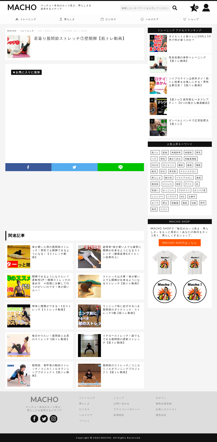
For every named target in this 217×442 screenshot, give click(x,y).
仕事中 (192, 196)
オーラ (155, 203)
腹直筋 (155, 184)
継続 (181, 165)
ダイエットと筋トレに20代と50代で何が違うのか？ (190, 38)
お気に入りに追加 (28, 72)
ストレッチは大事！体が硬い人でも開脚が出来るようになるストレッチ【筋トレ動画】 (121, 280)
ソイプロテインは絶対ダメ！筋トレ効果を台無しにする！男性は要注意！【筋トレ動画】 (189, 82)
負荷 (178, 184)
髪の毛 (168, 177)
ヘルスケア (86, 415)
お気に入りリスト (166, 409)
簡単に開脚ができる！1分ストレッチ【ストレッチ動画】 (51, 307)
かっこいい (168, 190)
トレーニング (27, 31)
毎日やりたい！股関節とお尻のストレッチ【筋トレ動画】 (50, 337)
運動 (198, 165)
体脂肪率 (176, 152)
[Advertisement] (40, 201)
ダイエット (168, 165)
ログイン (161, 397)
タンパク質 (200, 190)
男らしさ (156, 177)
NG (182, 196)
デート (188, 184)
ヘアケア (172, 196)
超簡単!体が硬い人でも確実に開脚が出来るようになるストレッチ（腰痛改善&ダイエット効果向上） (122, 252)
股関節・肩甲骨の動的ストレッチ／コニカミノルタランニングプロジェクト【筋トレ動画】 (50, 370)
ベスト (164, 209)
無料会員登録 (164, 403)
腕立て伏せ (175, 159)
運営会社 (161, 415)
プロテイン (184, 190)
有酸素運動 (191, 159)
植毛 (154, 171)
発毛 (154, 209)
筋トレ (155, 152)
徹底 (189, 165)
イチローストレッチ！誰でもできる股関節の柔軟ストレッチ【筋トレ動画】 (121, 339)
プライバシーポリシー (127, 409)
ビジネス (84, 409)
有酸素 (175, 203)
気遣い (155, 190)
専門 (202, 203)
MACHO (22, 7)
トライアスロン (184, 177)
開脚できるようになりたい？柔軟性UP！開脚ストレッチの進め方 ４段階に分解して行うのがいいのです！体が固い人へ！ (51, 283)
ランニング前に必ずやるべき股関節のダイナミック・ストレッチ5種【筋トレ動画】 (121, 309)
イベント (84, 420)
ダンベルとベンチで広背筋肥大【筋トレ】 (189, 122)
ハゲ (154, 159)
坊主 (163, 171)
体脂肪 (188, 152)
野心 (165, 203)
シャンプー (157, 196)
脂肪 (185, 203)
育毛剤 (172, 171)
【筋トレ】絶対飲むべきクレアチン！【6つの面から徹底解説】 (190, 101)
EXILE (155, 165)
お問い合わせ (122, 403)
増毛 (163, 159)
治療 (194, 203)
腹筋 (199, 177)
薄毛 (198, 152)
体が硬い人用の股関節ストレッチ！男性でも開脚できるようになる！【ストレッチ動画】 (50, 252)
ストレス (167, 184)
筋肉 (165, 152)
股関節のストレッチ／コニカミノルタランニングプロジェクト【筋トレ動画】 (121, 369)
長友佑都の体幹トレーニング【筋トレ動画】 (187, 59)
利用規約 (119, 415)
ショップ (119, 397)
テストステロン (188, 171)
